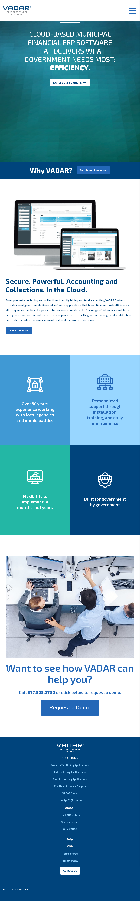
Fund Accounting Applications (70, 779)
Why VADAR (70, 828)
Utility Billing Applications (70, 772)
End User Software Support (70, 786)
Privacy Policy (70, 860)
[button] (70, 118)
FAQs (70, 839)
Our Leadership (70, 821)
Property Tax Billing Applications (70, 765)
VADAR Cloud (70, 793)
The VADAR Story (70, 814)
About (70, 807)
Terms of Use (70, 853)
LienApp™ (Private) (70, 800)
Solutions (70, 757)
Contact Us (70, 870)
